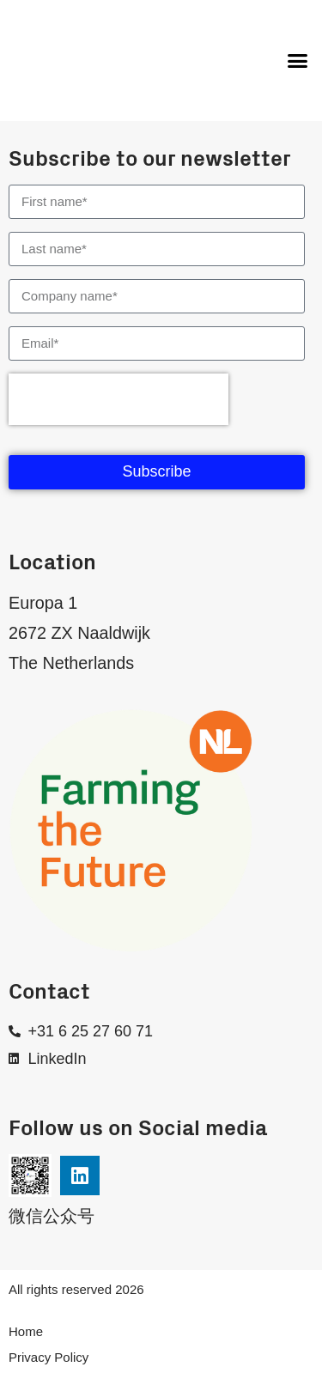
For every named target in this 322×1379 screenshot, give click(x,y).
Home (26, 1331)
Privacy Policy (48, 1357)
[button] (298, 61)
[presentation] (118, 399)
